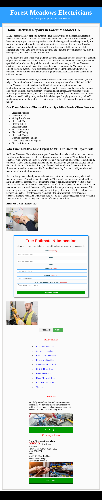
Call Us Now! (51, 481)
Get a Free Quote (51, 431)
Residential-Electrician (46, 356)
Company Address (51, 436)
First (51, 258)
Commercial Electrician (46, 365)
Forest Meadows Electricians (51, 12)
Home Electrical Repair (46, 379)
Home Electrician (43, 374)
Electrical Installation (45, 383)
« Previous (45, 330)
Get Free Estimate (51, 293)
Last (51, 265)
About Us (51, 397)
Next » (57, 330)
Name (51, 251)
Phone (51, 268)
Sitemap (39, 388)
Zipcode (51, 275)
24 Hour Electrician (44, 352)
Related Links (51, 340)
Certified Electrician (44, 370)
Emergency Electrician (46, 361)
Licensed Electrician (45, 347)
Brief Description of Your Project (51, 282)
